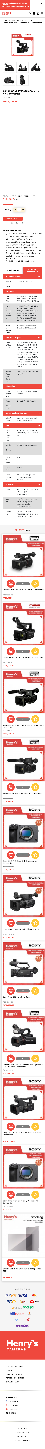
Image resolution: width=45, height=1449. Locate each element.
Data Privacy (12, 1382)
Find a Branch (22, 1433)
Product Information (32, 270)
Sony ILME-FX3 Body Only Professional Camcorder (20, 862)
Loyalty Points (22, 1440)
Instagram (12, 1405)
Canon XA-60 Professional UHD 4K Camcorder (23, 658)
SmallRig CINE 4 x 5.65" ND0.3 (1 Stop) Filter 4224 (22, 1270)
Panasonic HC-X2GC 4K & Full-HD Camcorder (22, 793)
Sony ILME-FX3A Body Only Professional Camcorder (20, 1202)
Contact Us (11, 1370)
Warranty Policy (14, 1374)
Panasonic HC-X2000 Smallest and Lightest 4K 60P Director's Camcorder (23, 1066)
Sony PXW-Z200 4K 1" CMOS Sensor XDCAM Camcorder (22, 1134)
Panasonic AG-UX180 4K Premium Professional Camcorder (23, 726)
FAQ (26, 1436)
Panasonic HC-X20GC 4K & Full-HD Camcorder (23, 590)
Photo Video (16, 20)
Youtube (11, 1409)
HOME (5, 20)
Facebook (12, 1401)
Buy (23, 583)
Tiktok (11, 1413)
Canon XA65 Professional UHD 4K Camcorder (22, 23)
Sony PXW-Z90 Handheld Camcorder (19, 997)
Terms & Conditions (16, 1378)
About (20, 1436)
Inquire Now (12, 219)
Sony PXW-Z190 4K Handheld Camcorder (21, 929)
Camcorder (28, 20)
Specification (13, 270)
